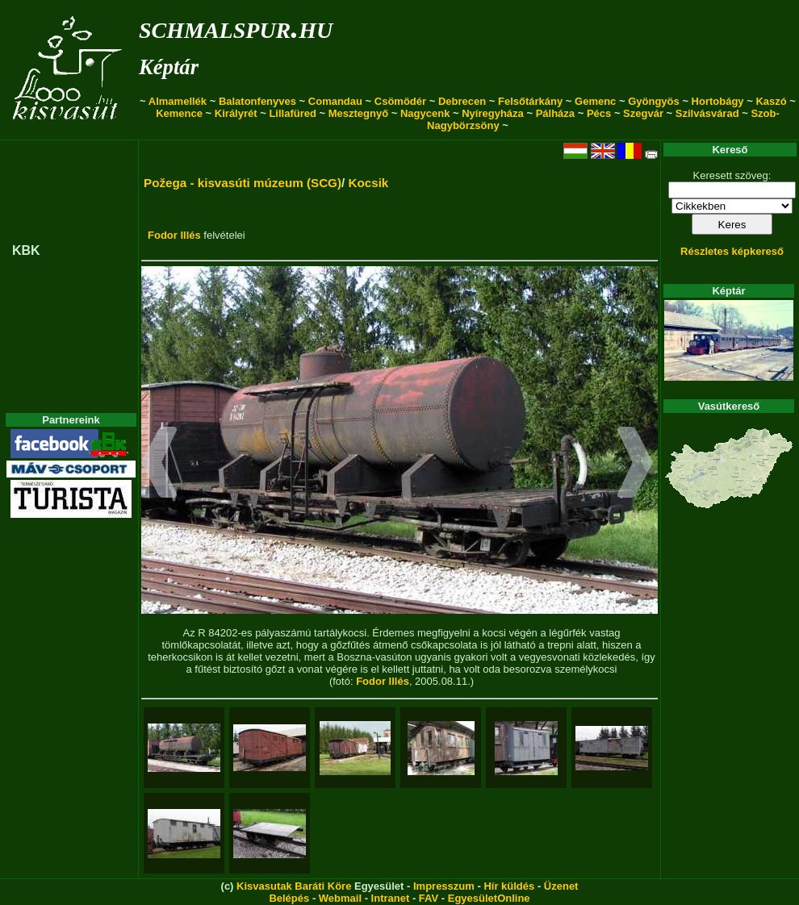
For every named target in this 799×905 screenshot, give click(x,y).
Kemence (179, 113)
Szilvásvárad (707, 113)
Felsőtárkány (530, 101)
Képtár (169, 67)
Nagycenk (425, 113)
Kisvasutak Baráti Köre (293, 886)
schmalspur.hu (236, 27)
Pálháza (555, 113)
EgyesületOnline (489, 898)
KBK (26, 250)
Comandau (335, 101)
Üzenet (561, 886)
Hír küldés (508, 886)
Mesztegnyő (358, 113)
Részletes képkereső (732, 251)
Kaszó (770, 101)
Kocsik (368, 183)
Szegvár (643, 113)
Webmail (340, 898)
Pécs (599, 113)
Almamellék (178, 101)
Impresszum (444, 886)
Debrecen (462, 101)
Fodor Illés (174, 235)
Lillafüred (292, 113)
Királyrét (236, 113)
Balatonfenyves (257, 101)
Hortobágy (718, 101)
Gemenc (595, 101)
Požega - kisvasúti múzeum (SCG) (242, 183)
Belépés (289, 898)
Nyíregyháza (493, 113)
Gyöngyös (654, 101)
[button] (159, 464)
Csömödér (400, 101)
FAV (428, 898)
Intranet (390, 898)
